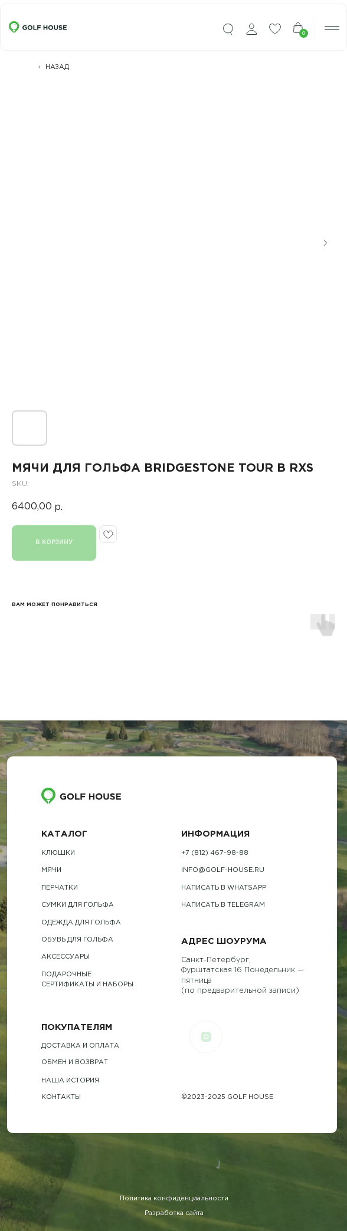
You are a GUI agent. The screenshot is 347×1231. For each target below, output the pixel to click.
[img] (227, 29)
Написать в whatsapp (223, 888)
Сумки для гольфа (77, 905)
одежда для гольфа (81, 923)
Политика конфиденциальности (174, 1199)
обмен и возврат (74, 1062)
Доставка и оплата (80, 1046)
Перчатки (59, 888)
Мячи (51, 870)
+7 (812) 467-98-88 (214, 853)
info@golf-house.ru (222, 870)
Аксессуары (65, 957)
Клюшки (58, 853)
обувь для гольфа (77, 940)
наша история (70, 1081)
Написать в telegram (223, 905)
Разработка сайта (174, 1213)
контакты (61, 1097)
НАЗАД (57, 67)
